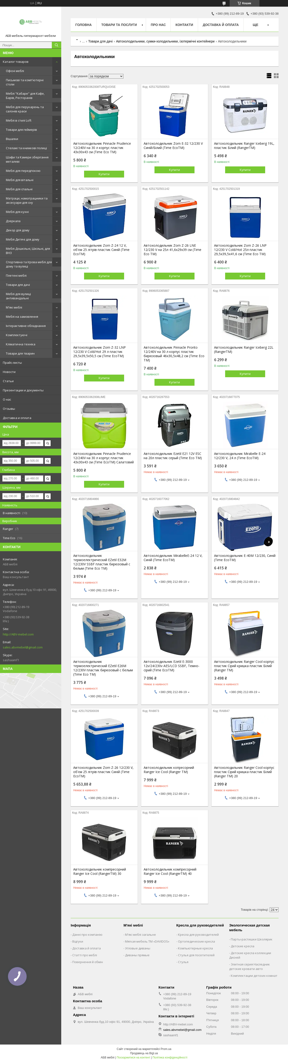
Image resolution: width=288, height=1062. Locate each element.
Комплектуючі (16, 335)
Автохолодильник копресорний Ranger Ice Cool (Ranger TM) (169, 770)
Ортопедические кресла (196, 941)
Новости (9, 372)
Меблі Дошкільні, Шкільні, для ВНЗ (28, 250)
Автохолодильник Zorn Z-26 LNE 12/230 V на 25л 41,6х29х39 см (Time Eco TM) (172, 249)
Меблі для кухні (17, 212)
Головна (83, 25)
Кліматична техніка (20, 344)
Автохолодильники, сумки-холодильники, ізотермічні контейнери (165, 41)
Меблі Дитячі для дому (22, 239)
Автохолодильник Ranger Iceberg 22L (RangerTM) (243, 349)
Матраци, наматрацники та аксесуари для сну (27, 200)
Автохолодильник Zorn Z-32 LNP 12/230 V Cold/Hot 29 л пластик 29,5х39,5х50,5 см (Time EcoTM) (99, 351)
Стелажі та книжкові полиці (26, 148)
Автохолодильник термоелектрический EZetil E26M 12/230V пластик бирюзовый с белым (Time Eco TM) (103, 668)
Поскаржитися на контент (133, 1057)
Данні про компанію (87, 934)
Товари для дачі (18, 285)
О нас (7, 399)
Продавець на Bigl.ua (144, 1053)
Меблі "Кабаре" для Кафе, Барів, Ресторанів (25, 95)
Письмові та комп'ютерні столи (25, 82)
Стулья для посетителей (196, 955)
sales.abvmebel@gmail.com (23, 647)
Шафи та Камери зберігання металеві (27, 159)
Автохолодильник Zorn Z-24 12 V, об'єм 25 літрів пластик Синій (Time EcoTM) (101, 249)
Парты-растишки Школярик (251, 939)
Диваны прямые (137, 955)
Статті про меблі (84, 955)
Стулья (183, 962)
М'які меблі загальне (140, 934)
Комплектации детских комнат (254, 975)
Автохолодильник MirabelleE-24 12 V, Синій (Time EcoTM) (173, 558)
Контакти (184, 25)
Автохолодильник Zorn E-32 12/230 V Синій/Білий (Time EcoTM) (173, 145)
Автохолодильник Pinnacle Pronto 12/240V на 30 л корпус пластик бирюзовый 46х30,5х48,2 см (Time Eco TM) (174, 353)
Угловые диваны (137, 948)
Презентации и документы (23, 390)
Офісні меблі (15, 71)
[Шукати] (56, 45)
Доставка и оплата (17, 418)
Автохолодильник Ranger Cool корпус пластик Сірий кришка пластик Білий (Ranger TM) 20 (244, 772)
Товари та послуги (119, 25)
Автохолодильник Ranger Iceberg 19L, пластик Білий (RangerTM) (244, 145)
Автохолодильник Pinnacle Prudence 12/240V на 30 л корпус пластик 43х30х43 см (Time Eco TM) (102, 147)
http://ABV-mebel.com (18, 634)
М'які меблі (14, 307)
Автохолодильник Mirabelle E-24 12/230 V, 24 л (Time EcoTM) (239, 456)
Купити (104, 174)
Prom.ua (166, 1049)
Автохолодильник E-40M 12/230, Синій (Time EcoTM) (245, 558)
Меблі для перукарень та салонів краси (25, 109)
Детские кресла (242, 946)
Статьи (8, 381)
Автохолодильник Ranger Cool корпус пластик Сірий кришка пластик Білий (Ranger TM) (244, 666)
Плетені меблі (16, 275)
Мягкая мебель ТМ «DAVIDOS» (147, 941)
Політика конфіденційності (170, 1057)
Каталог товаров (15, 61)
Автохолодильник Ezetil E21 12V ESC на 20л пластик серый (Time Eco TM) (173, 456)
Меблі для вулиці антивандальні (18, 296)
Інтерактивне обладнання (26, 326)
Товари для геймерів (21, 129)
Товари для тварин (20, 353)
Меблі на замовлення (22, 316)
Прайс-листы (12, 362)
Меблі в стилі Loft (18, 120)
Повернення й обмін (87, 962)
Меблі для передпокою (23, 171)
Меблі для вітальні (19, 180)
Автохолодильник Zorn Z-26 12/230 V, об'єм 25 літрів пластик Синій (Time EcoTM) (103, 772)
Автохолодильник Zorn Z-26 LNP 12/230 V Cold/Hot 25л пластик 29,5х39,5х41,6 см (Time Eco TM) (240, 249)
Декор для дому (17, 230)
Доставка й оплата (221, 25)
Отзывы (9, 408)
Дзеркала (13, 221)
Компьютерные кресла (195, 948)
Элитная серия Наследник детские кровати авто (249, 966)
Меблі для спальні (19, 189)
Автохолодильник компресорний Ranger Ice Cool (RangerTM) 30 (99, 871)
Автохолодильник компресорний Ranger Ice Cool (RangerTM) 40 (170, 871)
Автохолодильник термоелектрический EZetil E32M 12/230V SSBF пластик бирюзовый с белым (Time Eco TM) (101, 562)
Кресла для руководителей (198, 934)
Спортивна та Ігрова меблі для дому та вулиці (29, 264)
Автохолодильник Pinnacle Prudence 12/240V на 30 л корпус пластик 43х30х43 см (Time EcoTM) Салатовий (103, 458)
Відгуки (77, 941)
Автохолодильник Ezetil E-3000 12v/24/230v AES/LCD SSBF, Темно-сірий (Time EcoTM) (171, 666)
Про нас (158, 25)
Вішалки (12, 139)
